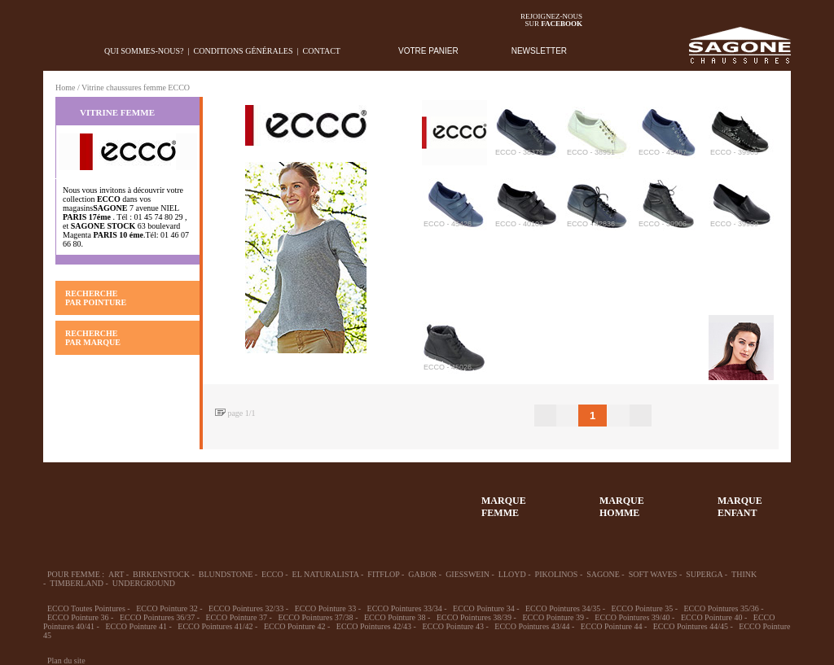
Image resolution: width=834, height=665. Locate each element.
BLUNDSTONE (225, 574)
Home (65, 87)
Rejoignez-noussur (551, 20)
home (55, 51)
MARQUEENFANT (740, 506)
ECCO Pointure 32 (167, 608)
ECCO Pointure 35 (643, 608)
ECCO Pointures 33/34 (404, 608)
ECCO (272, 574)
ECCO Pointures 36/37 (157, 617)
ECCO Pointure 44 (612, 626)
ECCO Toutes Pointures (86, 608)
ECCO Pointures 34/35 (562, 608)
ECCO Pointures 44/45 (690, 626)
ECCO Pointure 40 (712, 617)
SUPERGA (704, 574)
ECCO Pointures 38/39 (474, 617)
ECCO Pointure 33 (326, 608)
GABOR (422, 574)
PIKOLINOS (556, 574)
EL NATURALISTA (325, 574)
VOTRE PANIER (428, 50)
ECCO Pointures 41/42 (215, 626)
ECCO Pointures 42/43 (373, 626)
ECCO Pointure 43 (453, 626)
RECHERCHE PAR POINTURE (95, 298)
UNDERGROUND (143, 583)
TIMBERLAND (76, 583)
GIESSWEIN (467, 574)
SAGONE (603, 574)
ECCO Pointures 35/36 (721, 608)
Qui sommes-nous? (144, 50)
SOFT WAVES (653, 574)
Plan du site (66, 660)
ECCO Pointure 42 (295, 626)
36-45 (131, 498)
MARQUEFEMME (503, 506)
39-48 (190, 498)
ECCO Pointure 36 (78, 617)
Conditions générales (243, 50)
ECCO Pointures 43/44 (531, 626)
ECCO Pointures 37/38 (315, 617)
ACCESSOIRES (368, 498)
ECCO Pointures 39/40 (632, 617)
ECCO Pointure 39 (553, 617)
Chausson (309, 498)
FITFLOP (383, 574)
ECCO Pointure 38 (395, 617)
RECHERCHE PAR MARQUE (93, 338)
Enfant (250, 498)
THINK (744, 574)
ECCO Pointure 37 (236, 617)
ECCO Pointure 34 (484, 608)
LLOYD (512, 574)
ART (116, 574)
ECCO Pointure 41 (136, 626)
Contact (321, 50)
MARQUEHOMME (621, 506)
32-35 (71, 498)
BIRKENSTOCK (161, 574)
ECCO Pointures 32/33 (245, 608)
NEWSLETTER (539, 50)
